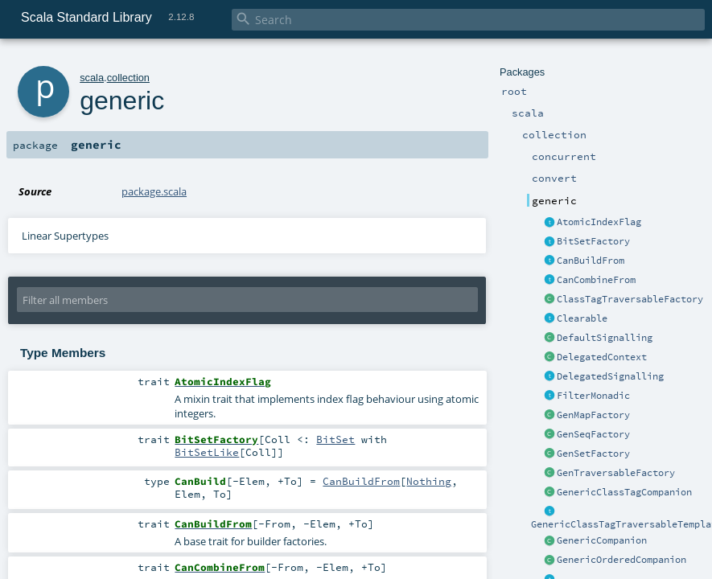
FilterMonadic (593, 395)
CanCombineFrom (596, 279)
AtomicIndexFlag (599, 222)
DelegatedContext (602, 357)
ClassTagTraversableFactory (630, 299)
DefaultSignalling (604, 337)
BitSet (335, 439)
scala (92, 78)
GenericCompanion (602, 540)
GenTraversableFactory (616, 472)
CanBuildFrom (590, 260)
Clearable (582, 318)
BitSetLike (207, 452)
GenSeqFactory (593, 434)
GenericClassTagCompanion (624, 492)
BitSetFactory (593, 241)
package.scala (154, 191)
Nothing (428, 480)
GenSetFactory (593, 453)
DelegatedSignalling (610, 376)
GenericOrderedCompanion (621, 559)
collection (128, 78)
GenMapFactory (593, 415)
